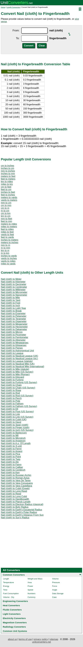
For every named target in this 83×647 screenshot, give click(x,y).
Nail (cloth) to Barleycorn (14, 433)
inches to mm (8, 173)
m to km (5, 253)
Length (6, 579)
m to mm (5, 248)
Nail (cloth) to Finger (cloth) (15, 427)
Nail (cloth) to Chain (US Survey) (18, 387)
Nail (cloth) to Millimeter (13, 289)
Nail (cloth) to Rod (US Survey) (17, 395)
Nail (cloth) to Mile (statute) (15, 369)
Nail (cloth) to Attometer (13, 340)
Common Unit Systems (15, 631)
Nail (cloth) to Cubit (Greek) (15, 488)
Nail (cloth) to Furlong (12, 380)
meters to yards (9, 197)
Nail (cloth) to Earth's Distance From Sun (22, 515)
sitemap (54, 639)
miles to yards (8, 263)
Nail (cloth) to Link (10, 414)
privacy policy (41, 639)
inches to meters (9, 240)
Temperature (8, 582)
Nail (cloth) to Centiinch (13, 470)
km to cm (5, 216)
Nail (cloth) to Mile (10, 297)
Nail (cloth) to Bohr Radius (15, 507)
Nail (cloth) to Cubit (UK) (13, 419)
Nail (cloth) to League (12, 353)
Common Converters (14, 575)
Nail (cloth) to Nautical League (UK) (19, 356)
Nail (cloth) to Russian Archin (16, 475)
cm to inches (7, 165)
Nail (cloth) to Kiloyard (12, 377)
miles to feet (7, 232)
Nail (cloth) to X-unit (11, 446)
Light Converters (12, 614)
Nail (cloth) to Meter (11, 279)
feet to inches (8, 195)
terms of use (25, 639)
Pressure (56, 582)
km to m (5, 250)
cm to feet (6, 187)
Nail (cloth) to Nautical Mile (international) (22, 366)
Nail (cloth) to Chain (11, 385)
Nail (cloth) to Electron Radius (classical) (22, 504)
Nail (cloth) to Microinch (13, 438)
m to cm (5, 210)
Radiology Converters (14, 626)
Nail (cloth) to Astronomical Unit (17, 350)
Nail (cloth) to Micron (12, 332)
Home (3, 7)
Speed (30, 590)
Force (54, 586)
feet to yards (7, 237)
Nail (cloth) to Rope (11, 390)
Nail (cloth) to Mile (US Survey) (17, 372)
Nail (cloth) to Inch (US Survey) (17, 430)
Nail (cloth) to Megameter (14, 324)
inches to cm (7, 168)
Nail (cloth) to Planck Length (15, 501)
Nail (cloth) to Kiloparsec (13, 345)
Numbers (31, 593)
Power (30, 586)
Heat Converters (11, 605)
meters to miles (9, 224)
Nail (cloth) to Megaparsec (15, 342)
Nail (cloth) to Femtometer (14, 337)
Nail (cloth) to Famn (11, 464)
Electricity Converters (14, 618)
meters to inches (9, 242)
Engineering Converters (15, 601)
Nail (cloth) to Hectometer (14, 326)
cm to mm (6, 205)
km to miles (7, 181)
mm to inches (8, 171)
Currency (31, 597)
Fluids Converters (12, 609)
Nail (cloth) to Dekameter (14, 329)
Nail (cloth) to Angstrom (13, 440)
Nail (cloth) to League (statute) (17, 361)
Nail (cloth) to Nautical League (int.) (19, 358)
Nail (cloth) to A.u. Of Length (16, 443)
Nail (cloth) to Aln (10, 462)
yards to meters (9, 200)
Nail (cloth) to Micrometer (14, 292)
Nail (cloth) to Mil (9, 435)
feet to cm (6, 189)
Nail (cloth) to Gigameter (13, 321)
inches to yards (9, 255)
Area (30, 582)
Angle (54, 590)
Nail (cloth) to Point (11, 456)
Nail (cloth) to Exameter (13, 313)
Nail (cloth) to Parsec (12, 348)
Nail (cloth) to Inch (10, 305)
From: (16, 30)
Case (54, 597)
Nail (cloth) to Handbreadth (15, 499)
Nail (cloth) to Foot (10, 303)
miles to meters (9, 226)
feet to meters (8, 179)
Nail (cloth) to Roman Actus (15, 478)
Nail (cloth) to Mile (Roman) (15, 374)
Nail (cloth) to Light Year (13, 308)
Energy (6, 586)
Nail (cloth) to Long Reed (14, 491)
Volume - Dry (8, 597)
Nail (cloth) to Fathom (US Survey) (19, 406)
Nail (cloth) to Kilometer (13, 281)
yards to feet (7, 234)
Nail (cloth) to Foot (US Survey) (17, 411)
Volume (55, 579)
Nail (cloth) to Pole (10, 401)
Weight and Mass (35, 579)
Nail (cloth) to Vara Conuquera (17, 483)
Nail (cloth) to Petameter (13, 316)
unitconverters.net (41, 642)
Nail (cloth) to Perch (11, 398)
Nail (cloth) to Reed (11, 494)
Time (5, 590)
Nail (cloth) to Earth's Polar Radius (19, 512)
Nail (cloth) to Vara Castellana (16, 486)
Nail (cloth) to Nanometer (14, 295)
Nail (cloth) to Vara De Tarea (15, 480)
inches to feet (8, 192)
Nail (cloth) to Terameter (13, 319)
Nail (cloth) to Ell (9, 409)
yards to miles (8, 261)
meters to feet (8, 176)
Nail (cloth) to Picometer (13, 334)
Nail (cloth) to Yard (10, 300)
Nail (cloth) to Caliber (12, 467)
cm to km (5, 213)
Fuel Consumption (11, 593)
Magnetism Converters (15, 622)
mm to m (5, 245)
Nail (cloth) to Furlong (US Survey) (19, 382)
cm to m (5, 208)
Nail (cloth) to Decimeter (13, 284)
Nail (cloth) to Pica (10, 454)
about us (12, 639)
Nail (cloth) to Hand (11, 422)
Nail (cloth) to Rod (10, 393)
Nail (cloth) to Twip (10, 459)
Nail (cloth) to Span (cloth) (14, 425)
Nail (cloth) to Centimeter (14, 287)
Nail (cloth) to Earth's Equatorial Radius (21, 509)
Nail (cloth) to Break (11, 311)
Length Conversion (13, 7)
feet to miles (7, 229)
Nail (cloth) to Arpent (11, 451)
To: (17, 38)
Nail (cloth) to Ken (10, 472)
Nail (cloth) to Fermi (11, 448)
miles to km (7, 184)
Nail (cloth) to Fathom (12, 403)
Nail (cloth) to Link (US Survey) (17, 417)
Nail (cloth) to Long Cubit (14, 496)
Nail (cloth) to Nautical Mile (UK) (18, 364)
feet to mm (6, 221)
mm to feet (6, 218)
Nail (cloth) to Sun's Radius (15, 517)
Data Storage (58, 593)
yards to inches (9, 258)
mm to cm (6, 202)
